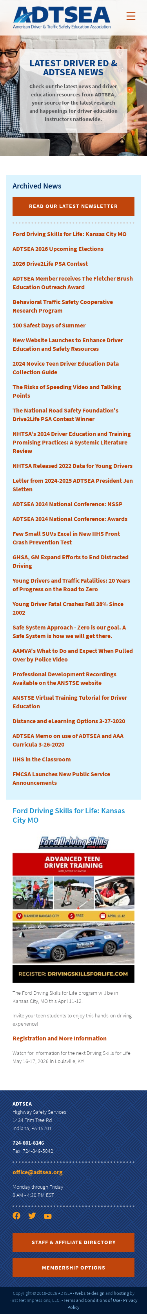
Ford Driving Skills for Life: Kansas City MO (70, 234)
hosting (121, 1293)
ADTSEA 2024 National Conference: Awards (70, 519)
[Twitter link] (35, 1229)
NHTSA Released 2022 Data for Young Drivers (72, 465)
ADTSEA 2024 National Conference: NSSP (68, 504)
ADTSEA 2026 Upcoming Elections (58, 248)
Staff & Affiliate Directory (74, 1242)
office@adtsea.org (38, 1172)
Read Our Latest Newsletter (73, 206)
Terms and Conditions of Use (92, 1300)
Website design (90, 1293)
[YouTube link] (51, 1229)
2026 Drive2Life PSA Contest (50, 263)
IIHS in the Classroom (42, 759)
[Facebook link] (20, 1229)
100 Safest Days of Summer (49, 325)
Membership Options (73, 1267)
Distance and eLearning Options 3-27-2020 (69, 721)
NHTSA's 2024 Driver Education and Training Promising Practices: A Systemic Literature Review (72, 442)
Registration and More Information (60, 1038)
